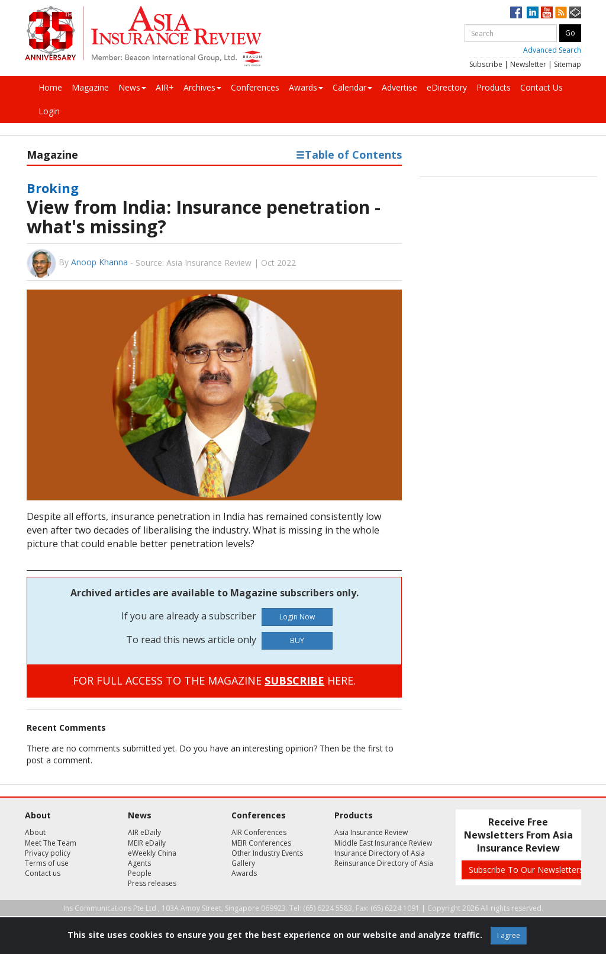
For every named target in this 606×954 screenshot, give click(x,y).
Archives (202, 87)
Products (493, 87)
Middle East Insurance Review (383, 843)
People (140, 873)
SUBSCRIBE (294, 680)
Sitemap (567, 64)
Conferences (255, 87)
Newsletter (528, 64)
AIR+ (165, 87)
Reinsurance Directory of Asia (383, 863)
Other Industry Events (267, 853)
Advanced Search (552, 50)
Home (50, 87)
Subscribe (485, 64)
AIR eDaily (144, 832)
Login (49, 111)
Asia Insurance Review (371, 832)
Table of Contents (349, 154)
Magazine (90, 87)
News (132, 87)
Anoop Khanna (99, 262)
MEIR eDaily (147, 843)
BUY (297, 640)
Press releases (152, 883)
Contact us (42, 873)
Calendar (352, 87)
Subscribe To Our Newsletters (526, 869)
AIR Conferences (258, 832)
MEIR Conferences (261, 843)
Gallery (243, 863)
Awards (306, 87)
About (35, 832)
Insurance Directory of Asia (379, 853)
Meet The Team (50, 843)
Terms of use (47, 863)
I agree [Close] (508, 935)
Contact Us (541, 87)
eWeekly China (152, 853)
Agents (139, 863)
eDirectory (447, 87)
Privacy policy (47, 853)
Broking (53, 188)
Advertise (399, 87)
